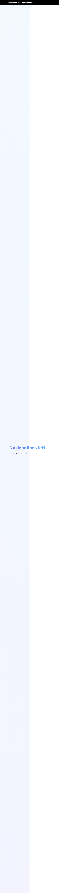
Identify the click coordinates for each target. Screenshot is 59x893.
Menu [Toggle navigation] (48, 2)
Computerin (21, 2)
